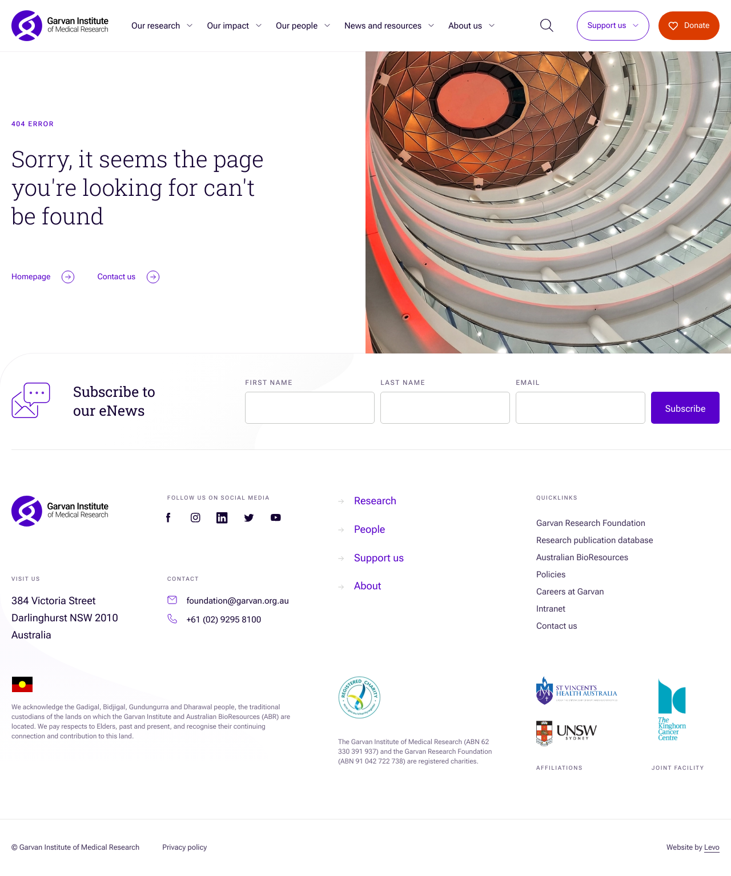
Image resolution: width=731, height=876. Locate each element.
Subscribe (685, 408)
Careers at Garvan (570, 591)
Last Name (402, 382)
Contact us (556, 626)
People (361, 530)
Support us (607, 26)
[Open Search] (547, 26)
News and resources (382, 26)
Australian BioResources (582, 557)
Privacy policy (184, 847)
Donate (688, 25)
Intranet (550, 609)
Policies (550, 574)
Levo (712, 847)
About (359, 586)
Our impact (228, 26)
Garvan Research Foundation (590, 523)
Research (367, 501)
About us (465, 26)
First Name (268, 382)
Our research (155, 26)
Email (528, 382)
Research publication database (594, 540)
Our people (297, 26)
